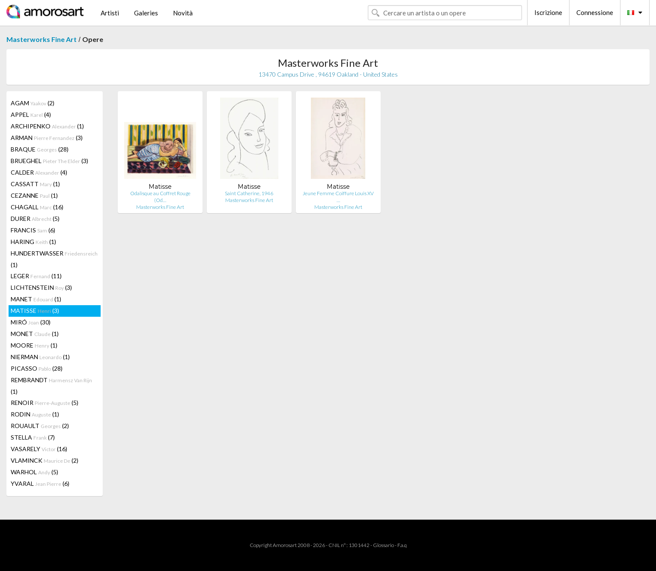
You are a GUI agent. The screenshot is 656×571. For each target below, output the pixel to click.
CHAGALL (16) (37, 207)
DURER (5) (35, 218)
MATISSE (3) (35, 310)
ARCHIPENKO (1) (47, 126)
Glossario (383, 545)
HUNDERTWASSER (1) (54, 259)
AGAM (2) (32, 103)
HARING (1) (33, 241)
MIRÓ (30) (31, 322)
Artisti (110, 13)
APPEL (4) (31, 114)
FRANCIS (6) (33, 230)
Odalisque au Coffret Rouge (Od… (160, 196)
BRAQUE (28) (40, 149)
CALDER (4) (39, 172)
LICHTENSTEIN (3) (41, 287)
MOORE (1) (34, 345)
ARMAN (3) (47, 137)
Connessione (594, 12)
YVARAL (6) (40, 483)
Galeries (146, 13)
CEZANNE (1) (34, 195)
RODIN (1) (35, 414)
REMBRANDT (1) (51, 385)
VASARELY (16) (39, 448)
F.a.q (402, 545)
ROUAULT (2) (40, 425)
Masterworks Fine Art (41, 39)
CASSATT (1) (35, 183)
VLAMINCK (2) (44, 460)
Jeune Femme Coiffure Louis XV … (338, 196)
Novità (183, 13)
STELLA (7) (33, 437)
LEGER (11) (36, 276)
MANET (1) (36, 299)
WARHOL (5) (34, 472)
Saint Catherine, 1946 (249, 193)
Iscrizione (548, 12)
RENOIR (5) (44, 402)
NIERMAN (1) (40, 356)
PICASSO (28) (37, 368)
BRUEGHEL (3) (49, 160)
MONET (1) (35, 333)
